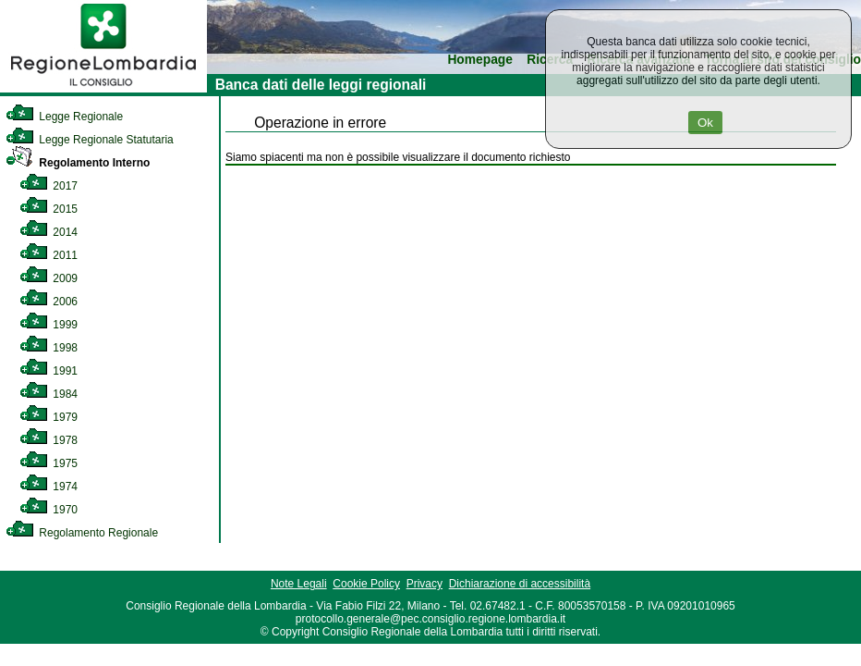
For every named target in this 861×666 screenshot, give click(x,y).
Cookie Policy (366, 583)
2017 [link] (48, 185)
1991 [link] (48, 370)
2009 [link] (48, 278)
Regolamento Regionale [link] (82, 532)
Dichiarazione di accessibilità (519, 583)
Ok (705, 123)
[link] (103, 88)
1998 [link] (48, 347)
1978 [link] (48, 440)
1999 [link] (48, 324)
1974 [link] (48, 486)
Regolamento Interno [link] (78, 162)
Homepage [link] (480, 60)
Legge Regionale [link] (64, 116)
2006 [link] (48, 301)
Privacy (424, 583)
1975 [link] (48, 463)
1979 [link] (48, 417)
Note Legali (299, 583)
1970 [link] (48, 509)
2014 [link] (48, 232)
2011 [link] (48, 255)
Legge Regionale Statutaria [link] (90, 139)
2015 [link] (48, 209)
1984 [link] (48, 394)
